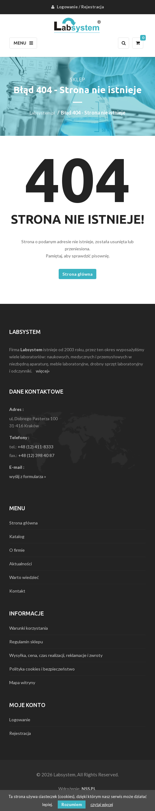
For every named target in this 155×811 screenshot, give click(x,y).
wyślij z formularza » (27, 476)
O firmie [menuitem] (17, 550)
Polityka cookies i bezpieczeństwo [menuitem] (42, 668)
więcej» (43, 370)
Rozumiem (71, 804)
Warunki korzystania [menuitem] (28, 628)
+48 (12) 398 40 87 (36, 455)
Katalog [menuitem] (16, 536)
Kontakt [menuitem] (17, 590)
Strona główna (77, 274)
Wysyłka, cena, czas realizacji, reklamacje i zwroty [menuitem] (56, 655)
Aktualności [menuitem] (20, 563)
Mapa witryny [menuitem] (22, 682)
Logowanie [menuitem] (67, 6)
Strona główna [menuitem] (23, 522)
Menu (23, 43)
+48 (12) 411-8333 (35, 446)
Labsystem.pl (42, 112)
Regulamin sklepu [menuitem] (26, 641)
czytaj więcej (101, 804)
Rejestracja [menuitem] (92, 6)
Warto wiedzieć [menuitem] (24, 577)
